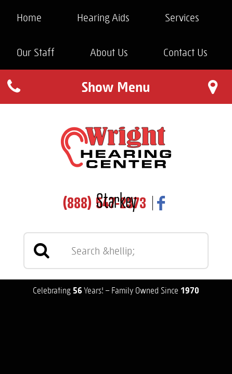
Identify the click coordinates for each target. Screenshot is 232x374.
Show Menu (116, 86)
